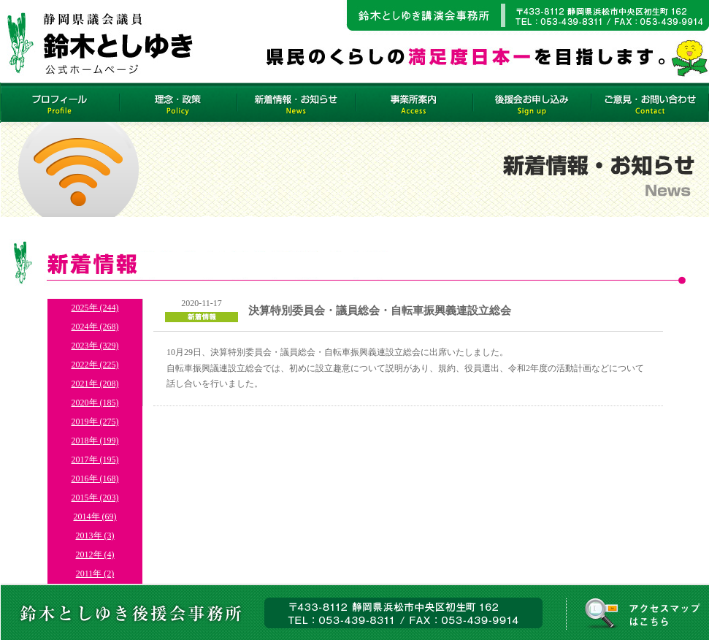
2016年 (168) (95, 478)
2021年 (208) (95, 383)
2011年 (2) (95, 573)
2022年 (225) (95, 364)
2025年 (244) (95, 307)
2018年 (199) (95, 440)
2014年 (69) (95, 516)
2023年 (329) (95, 345)
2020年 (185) (95, 402)
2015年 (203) (95, 497)
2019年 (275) (95, 421)
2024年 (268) (95, 326)
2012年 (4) (95, 554)
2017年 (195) (95, 459)
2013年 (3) (95, 535)
